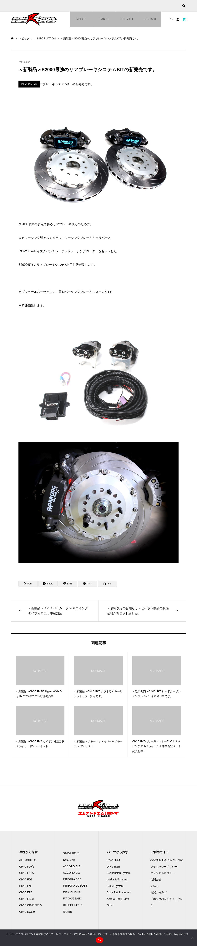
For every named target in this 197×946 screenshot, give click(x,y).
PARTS (104, 19)
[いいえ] (192, 938)
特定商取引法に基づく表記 (166, 860)
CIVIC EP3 (25, 892)
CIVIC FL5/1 (26, 866)
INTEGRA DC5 (72, 879)
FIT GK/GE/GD (72, 898)
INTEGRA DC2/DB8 (75, 885)
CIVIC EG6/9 (27, 911)
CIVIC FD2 (25, 879)
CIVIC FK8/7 (26, 872)
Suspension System (119, 872)
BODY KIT (127, 19)
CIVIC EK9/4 (26, 898)
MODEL (81, 19)
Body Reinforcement (119, 892)
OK (99, 940)
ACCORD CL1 (71, 872)
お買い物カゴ (158, 892)
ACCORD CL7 (71, 866)
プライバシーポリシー (163, 866)
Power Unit (113, 860)
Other (110, 905)
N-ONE (67, 911)
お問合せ (155, 879)
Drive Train (113, 866)
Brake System (115, 886)
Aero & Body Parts (118, 898)
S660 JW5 (69, 859)
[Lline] (67, 584)
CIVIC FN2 (25, 886)
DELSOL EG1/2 (72, 905)
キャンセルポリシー (162, 872)
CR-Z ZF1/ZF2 (72, 892)
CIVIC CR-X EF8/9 (30, 905)
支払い (154, 886)
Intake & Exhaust (117, 879)
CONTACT (150, 19)
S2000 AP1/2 (71, 853)
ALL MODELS (27, 860)
